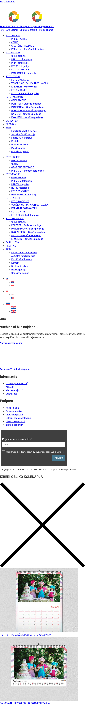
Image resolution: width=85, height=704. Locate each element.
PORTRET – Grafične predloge (26, 103)
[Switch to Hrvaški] (12, 282)
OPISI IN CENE (18, 56)
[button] (8, 304)
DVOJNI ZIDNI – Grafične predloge (28, 110)
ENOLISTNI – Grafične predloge (27, 117)
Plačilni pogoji (18, 148)
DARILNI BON (12, 120)
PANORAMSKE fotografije (24, 73)
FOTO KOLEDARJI (15, 97)
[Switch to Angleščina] (12, 285)
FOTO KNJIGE (13, 35)
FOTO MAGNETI (19, 90)
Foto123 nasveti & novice (24, 131)
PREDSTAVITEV (19, 39)
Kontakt (15, 141)
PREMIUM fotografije (21, 59)
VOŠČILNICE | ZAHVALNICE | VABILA (29, 83)
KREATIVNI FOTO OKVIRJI (24, 86)
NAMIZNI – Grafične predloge (26, 114)
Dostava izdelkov (19, 144)
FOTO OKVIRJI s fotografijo (25, 93)
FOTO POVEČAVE (20, 69)
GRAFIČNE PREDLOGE (22, 45)
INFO (8, 127)
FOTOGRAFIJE (13, 52)
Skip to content (7, 1)
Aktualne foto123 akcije (23, 134)
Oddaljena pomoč (20, 151)
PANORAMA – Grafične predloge (27, 107)
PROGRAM (11, 124)
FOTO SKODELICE (20, 80)
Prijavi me (58, 458)
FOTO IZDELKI (13, 76)
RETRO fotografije (20, 66)
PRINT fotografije (20, 62)
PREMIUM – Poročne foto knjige (27, 49)
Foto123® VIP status (21, 137)
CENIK (14, 42)
